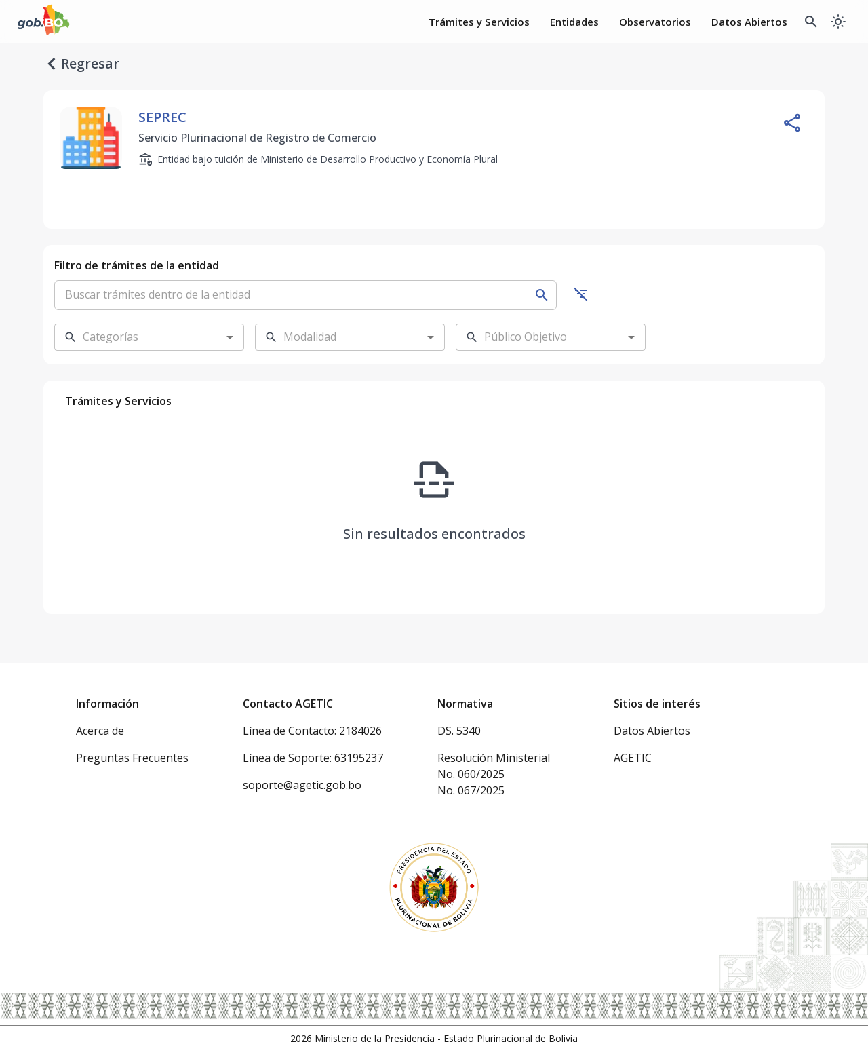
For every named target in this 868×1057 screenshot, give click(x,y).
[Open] (229, 337)
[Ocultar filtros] (581, 293)
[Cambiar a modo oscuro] (838, 21)
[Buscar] (541, 295)
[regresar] (51, 64)
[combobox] (138, 337)
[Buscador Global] (811, 21)
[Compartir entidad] (792, 123)
